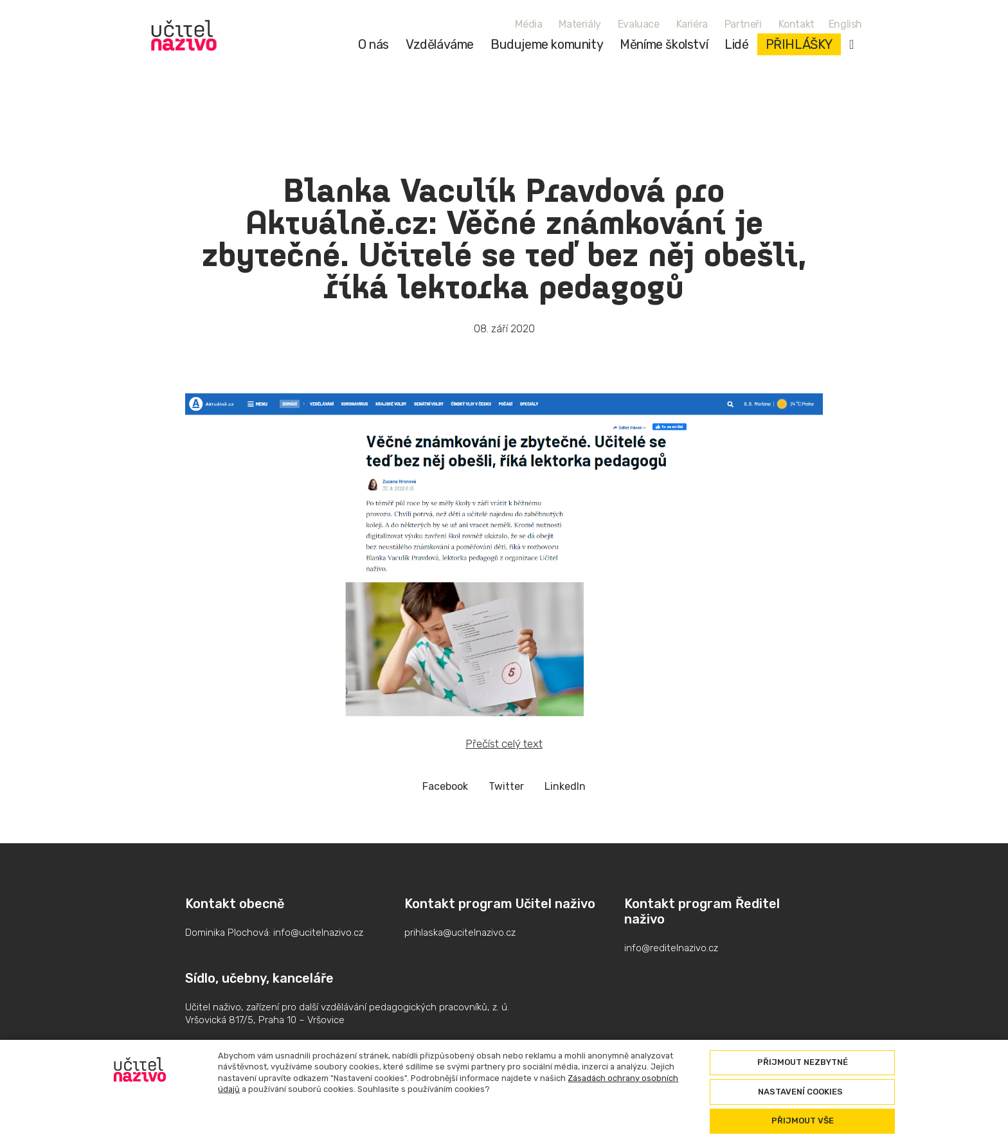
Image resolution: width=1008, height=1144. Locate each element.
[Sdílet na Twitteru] (506, 786)
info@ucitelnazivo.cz (318, 932)
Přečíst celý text (504, 743)
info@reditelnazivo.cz (671, 948)
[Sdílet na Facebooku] (445, 786)
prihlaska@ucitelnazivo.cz (460, 932)
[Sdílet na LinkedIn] (565, 786)
